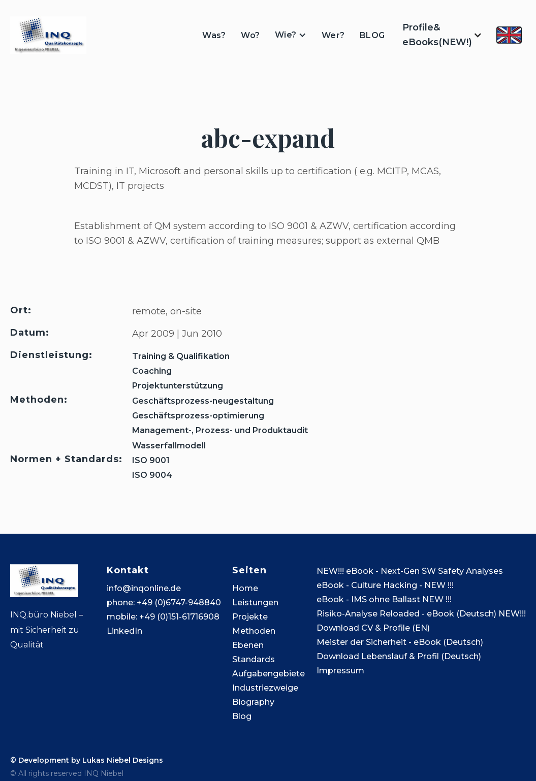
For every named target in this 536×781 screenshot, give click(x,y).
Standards (253, 659)
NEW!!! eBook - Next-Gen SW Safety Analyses (410, 571)
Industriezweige (265, 688)
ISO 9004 (152, 475)
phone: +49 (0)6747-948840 (164, 602)
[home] (48, 35)
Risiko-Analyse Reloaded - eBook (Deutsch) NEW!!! (421, 614)
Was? (214, 35)
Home (245, 588)
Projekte (250, 617)
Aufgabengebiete (268, 673)
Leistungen (255, 602)
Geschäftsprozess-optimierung (198, 415)
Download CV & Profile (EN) (373, 628)
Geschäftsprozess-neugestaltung (203, 401)
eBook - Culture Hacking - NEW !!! (385, 585)
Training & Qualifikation (181, 356)
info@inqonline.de (144, 588)
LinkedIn (124, 631)
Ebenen (248, 645)
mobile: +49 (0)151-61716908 (163, 617)
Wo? (250, 35)
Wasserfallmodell (169, 445)
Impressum (340, 670)
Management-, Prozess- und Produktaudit (220, 430)
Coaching (152, 371)
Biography (253, 702)
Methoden (253, 631)
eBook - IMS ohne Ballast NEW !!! (384, 599)
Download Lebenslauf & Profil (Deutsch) (399, 656)
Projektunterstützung (177, 385)
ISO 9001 (151, 460)
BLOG (372, 35)
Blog (241, 716)
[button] (290, 35)
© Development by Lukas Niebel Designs (86, 760)
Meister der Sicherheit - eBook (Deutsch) (400, 642)
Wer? (333, 35)
